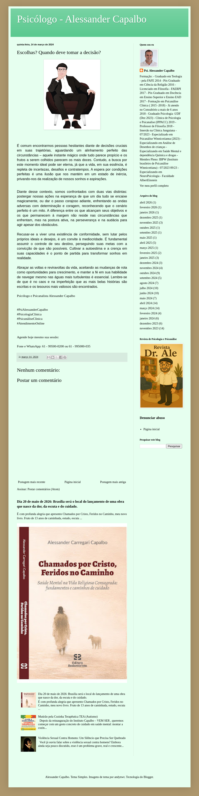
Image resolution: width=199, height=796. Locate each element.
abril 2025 (146, 242)
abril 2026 (146, 202)
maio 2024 (146, 298)
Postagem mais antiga (113, 482)
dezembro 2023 (149, 323)
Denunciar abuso (152, 418)
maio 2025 (146, 237)
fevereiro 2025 (148, 253)
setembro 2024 (148, 278)
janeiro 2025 (147, 257)
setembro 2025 (148, 232)
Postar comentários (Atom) (44, 489)
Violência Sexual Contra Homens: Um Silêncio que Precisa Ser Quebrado (82, 738)
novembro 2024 (149, 268)
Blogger (148, 777)
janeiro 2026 (147, 212)
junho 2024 (146, 293)
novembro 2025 (149, 222)
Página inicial (73, 482)
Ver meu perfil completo (154, 185)
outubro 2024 (148, 273)
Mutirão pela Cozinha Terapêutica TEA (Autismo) (68, 716)
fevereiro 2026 (148, 207)
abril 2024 (146, 303)
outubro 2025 (148, 227)
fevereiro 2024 (148, 313)
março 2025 (147, 247)
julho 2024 (146, 288)
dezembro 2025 (149, 217)
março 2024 (147, 308)
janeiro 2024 (147, 318)
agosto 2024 (147, 283)
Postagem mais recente (31, 482)
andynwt (119, 777)
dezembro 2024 (149, 262)
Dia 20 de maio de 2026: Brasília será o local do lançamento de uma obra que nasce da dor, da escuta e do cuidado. (81, 695)
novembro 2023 (149, 328)
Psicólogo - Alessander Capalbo (81, 19)
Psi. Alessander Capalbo (159, 70)
